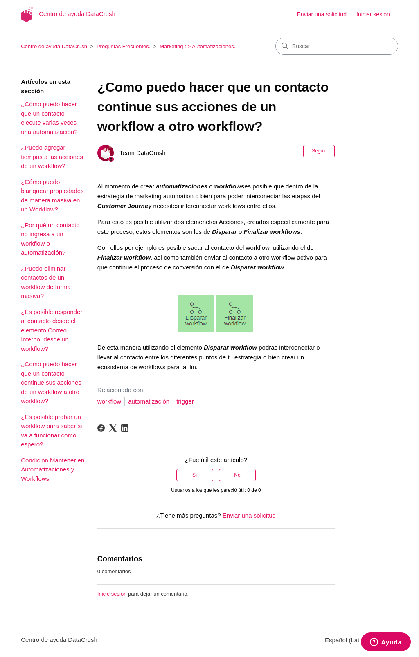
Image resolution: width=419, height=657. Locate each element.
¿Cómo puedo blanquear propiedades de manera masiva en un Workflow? (52, 195)
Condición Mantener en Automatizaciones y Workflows (52, 469)
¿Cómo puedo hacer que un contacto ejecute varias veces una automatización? (49, 118)
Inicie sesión (112, 594)
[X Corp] (113, 428)
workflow (109, 401)
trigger (185, 401)
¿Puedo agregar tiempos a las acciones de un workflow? (52, 156)
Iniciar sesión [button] (373, 14)
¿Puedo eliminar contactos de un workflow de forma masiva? (46, 282)
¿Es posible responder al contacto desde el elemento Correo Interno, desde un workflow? (51, 330)
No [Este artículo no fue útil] (237, 475)
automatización (148, 401)
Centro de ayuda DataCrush (54, 46)
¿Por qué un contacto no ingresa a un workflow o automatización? (50, 239)
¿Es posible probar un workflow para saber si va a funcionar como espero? (51, 430)
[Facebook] (101, 428)
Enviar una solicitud (322, 14)
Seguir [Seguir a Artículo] (319, 151)
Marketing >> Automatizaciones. (197, 46)
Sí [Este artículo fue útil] (194, 475)
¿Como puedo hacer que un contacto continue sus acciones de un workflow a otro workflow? (51, 382)
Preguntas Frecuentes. (124, 46)
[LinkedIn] (124, 428)
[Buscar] (337, 46)
